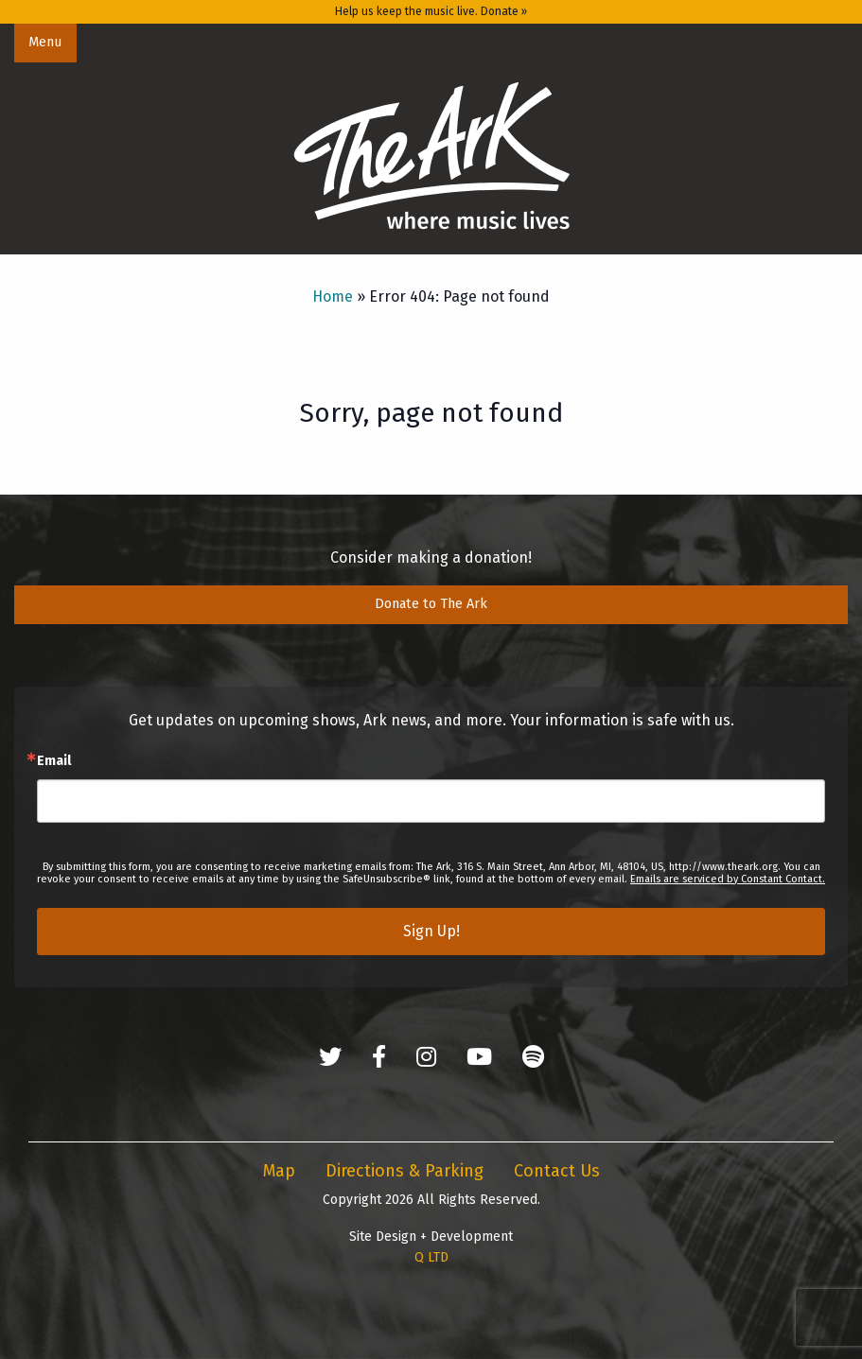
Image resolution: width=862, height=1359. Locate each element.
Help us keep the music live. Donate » (431, 11)
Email (54, 761)
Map (279, 1170)
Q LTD (431, 1257)
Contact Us (557, 1170)
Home (332, 296)
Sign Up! (431, 931)
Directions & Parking (404, 1170)
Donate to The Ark (431, 604)
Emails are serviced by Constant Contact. (727, 879)
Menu (45, 42)
